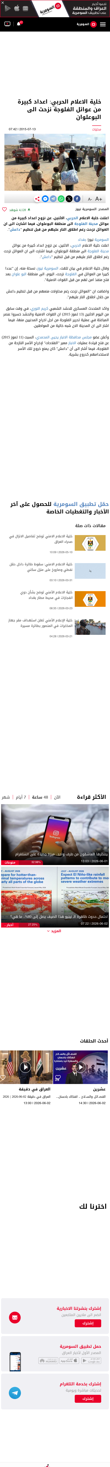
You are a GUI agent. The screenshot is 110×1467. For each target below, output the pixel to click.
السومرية (102, 240)
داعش (15, 229)
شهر (6, 797)
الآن (57, 797)
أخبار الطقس (10, 925)
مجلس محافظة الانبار (76, 337)
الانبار (72, 343)
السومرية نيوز (47, 268)
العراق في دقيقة (34, 1089)
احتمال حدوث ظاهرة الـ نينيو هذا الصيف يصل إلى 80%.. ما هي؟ (59, 917)
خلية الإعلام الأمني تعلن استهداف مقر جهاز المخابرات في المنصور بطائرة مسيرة (40, 623)
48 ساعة (40, 797)
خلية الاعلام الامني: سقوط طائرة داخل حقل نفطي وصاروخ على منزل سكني (41, 567)
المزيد (54, 931)
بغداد (82, 240)
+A (98, 199)
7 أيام (21, 797)
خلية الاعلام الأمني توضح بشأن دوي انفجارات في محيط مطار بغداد (46, 595)
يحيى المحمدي (47, 337)
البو (23, 274)
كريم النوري (39, 308)
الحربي (72, 218)
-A (90, 200)
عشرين (99, 1089)
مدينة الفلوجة (86, 224)
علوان (16, 274)
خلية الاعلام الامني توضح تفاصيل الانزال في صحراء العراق (41, 539)
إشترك (88, 1399)
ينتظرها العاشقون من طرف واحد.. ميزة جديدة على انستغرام (61, 854)
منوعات (10, 862)
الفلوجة (71, 274)
